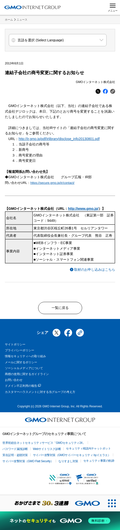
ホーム (9, 19)
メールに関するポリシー (21, 362)
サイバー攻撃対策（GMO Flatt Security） (27, 461)
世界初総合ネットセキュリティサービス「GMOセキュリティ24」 (43, 443)
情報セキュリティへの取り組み (25, 356)
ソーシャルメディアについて (24, 368)
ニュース (22, 19)
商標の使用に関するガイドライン (27, 374)
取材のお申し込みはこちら (94, 269)
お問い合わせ (13, 380)
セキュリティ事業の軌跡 (98, 460)
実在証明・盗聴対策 (15, 455)
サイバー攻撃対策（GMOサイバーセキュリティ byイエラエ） (72, 455)
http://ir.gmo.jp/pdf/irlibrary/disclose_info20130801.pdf (59, 139)
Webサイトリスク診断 (47, 449)
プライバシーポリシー (19, 350)
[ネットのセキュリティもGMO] (60, 521)
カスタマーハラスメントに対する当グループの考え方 (40, 392)
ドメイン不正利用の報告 (23, 386)
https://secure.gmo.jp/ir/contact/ (52, 183)
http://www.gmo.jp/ (83, 209)
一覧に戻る (60, 308)
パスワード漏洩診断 (15, 449)
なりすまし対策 (68, 461)
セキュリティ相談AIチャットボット (88, 448)
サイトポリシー (15, 344)
